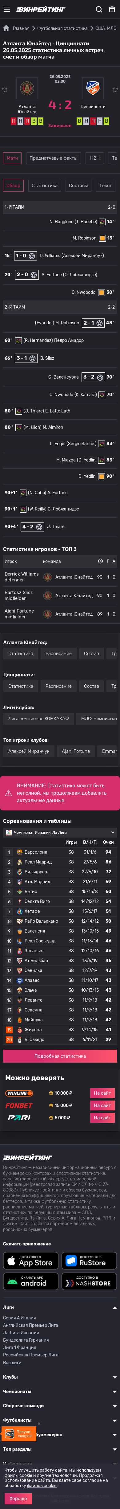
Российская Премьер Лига (30, 1355)
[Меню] (7, 9)
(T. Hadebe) (86, 221)
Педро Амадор (69, 340)
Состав (91, 653)
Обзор (13, 185)
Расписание (59, 653)
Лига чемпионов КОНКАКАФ (38, 718)
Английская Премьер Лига (30, 1325)
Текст (105, 185)
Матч (12, 158)
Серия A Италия (19, 1318)
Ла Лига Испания (21, 1332)
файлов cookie (42, 1485)
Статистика (45, 185)
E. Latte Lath (57, 411)
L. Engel (57, 443)
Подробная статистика (60, 1056)
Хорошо (18, 1498)
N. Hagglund (62, 221)
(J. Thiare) (34, 411)
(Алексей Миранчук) (83, 255)
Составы (78, 185)
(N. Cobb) (37, 492)
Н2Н (95, 158)
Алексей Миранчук (29, 751)
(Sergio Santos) (81, 443)
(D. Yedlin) (87, 460)
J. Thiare (56, 526)
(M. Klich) (33, 427)
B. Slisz (47, 358)
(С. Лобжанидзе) (80, 274)
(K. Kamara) (85, 394)
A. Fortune (52, 274)
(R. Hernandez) (38, 340)
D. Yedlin (86, 476)
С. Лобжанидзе (63, 509)
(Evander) (44, 323)
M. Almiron (53, 427)
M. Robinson (84, 238)
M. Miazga (66, 460)
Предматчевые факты (54, 158)
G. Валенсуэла (63, 377)
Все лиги (12, 1362)
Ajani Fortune (76, 751)
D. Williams (50, 255)
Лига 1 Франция (19, 1347)
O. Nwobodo (83, 292)
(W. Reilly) (37, 509)
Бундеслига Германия (26, 1340)
